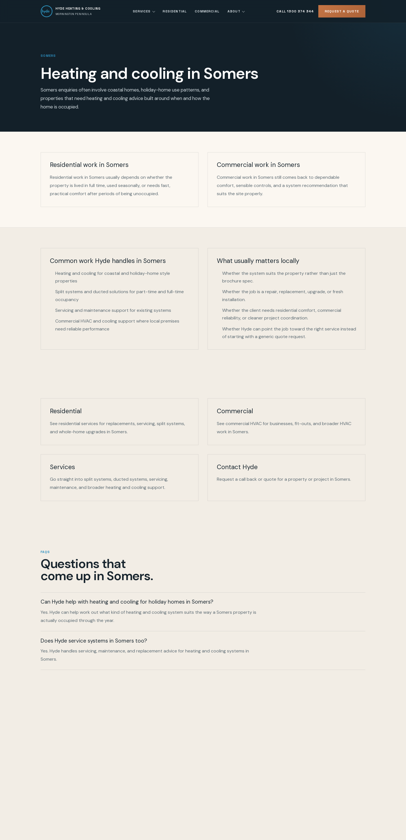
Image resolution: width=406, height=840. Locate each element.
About (234, 11)
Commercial (207, 11)
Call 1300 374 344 (295, 11)
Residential (175, 11)
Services (142, 11)
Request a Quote (342, 11)
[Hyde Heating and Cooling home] (71, 11)
